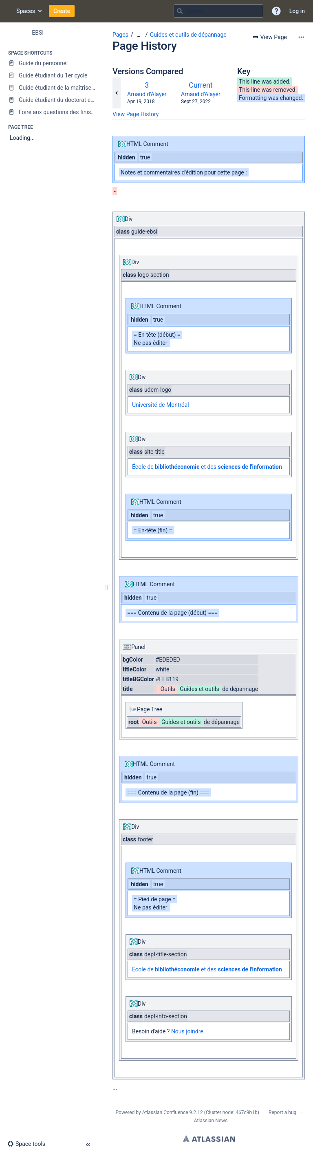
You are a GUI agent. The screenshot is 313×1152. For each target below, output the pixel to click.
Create (61, 11)
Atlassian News (211, 1120)
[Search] (179, 11)
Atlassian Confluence (165, 1112)
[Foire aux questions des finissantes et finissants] (52, 112)
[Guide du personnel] (52, 63)
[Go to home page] (8, 11)
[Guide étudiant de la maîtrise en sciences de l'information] (52, 88)
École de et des (207, 466)
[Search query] (218, 11)
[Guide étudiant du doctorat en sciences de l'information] (52, 100)
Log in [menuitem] (297, 11)
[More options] (301, 37)
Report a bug (282, 1112)
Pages (120, 34)
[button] (276, 11)
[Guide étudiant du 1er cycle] (52, 75)
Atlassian (209, 1138)
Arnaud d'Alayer (147, 94)
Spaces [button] (25, 11)
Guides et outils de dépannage (188, 34)
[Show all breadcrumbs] (138, 34)
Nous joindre (187, 1031)
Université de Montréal (160, 405)
